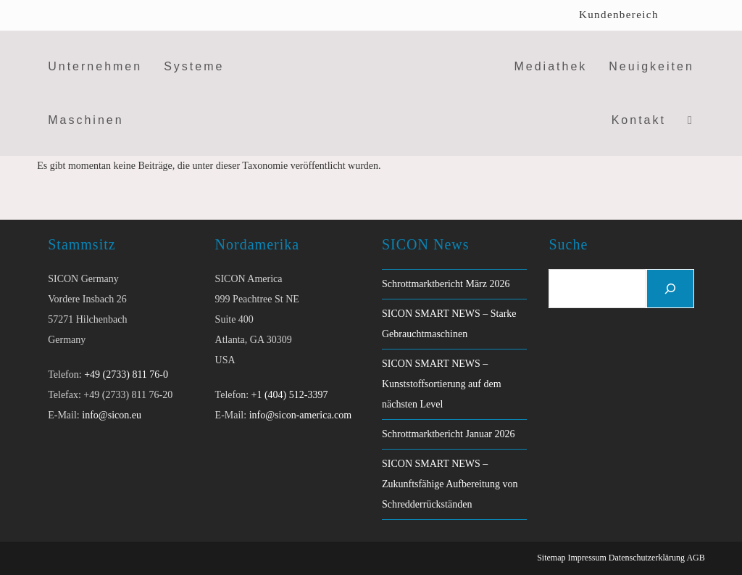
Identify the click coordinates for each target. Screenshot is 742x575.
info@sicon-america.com (300, 415)
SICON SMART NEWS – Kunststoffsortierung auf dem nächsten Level (441, 384)
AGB (695, 558)
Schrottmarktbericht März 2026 (446, 283)
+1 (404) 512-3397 (289, 394)
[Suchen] (670, 288)
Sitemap (551, 558)
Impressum (586, 558)
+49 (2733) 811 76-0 (126, 374)
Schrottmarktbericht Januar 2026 (448, 434)
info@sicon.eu (111, 415)
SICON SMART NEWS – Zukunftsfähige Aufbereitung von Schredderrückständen (449, 484)
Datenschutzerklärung (647, 558)
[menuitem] (685, 15)
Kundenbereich (619, 14)
